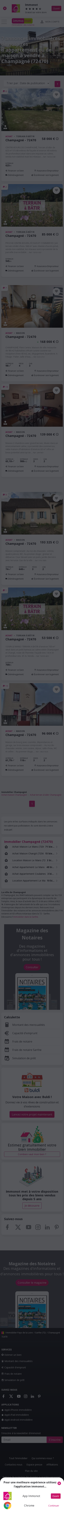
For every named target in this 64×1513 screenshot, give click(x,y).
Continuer (53, 1505)
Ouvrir (55, 1496)
